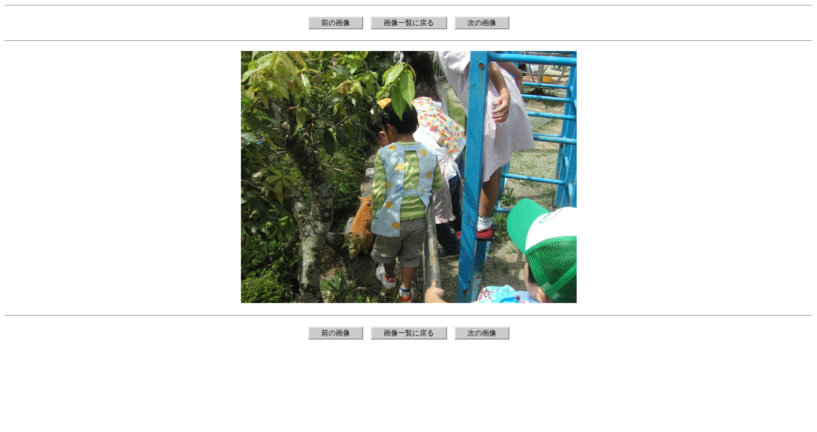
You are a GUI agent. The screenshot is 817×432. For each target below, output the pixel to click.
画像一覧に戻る (409, 23)
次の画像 (482, 23)
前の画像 (335, 23)
